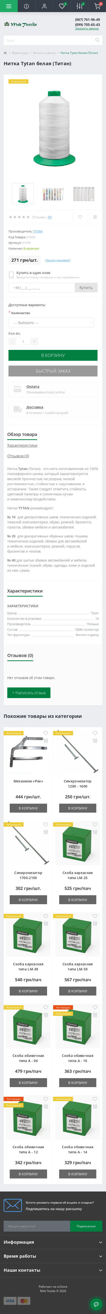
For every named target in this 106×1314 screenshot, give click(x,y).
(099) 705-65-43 (87, 24)
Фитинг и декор (44, 53)
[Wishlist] (80, 217)
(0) (50, 217)
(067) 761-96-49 (87, 19)
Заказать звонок (87, 28)
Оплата (32, 386)
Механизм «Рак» (28, 781)
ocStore (62, 1287)
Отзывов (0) (18, 456)
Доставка (34, 407)
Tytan (38, 231)
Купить (86, 287)
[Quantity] (23, 341)
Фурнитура (20, 53)
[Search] (97, 40)
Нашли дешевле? (57, 260)
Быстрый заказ (53, 371)
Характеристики (22, 445)
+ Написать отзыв (29, 692)
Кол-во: (14, 333)
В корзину (53, 355)
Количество (19, 312)
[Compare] (95, 217)
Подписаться (86, 1226)
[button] (44, 6)
